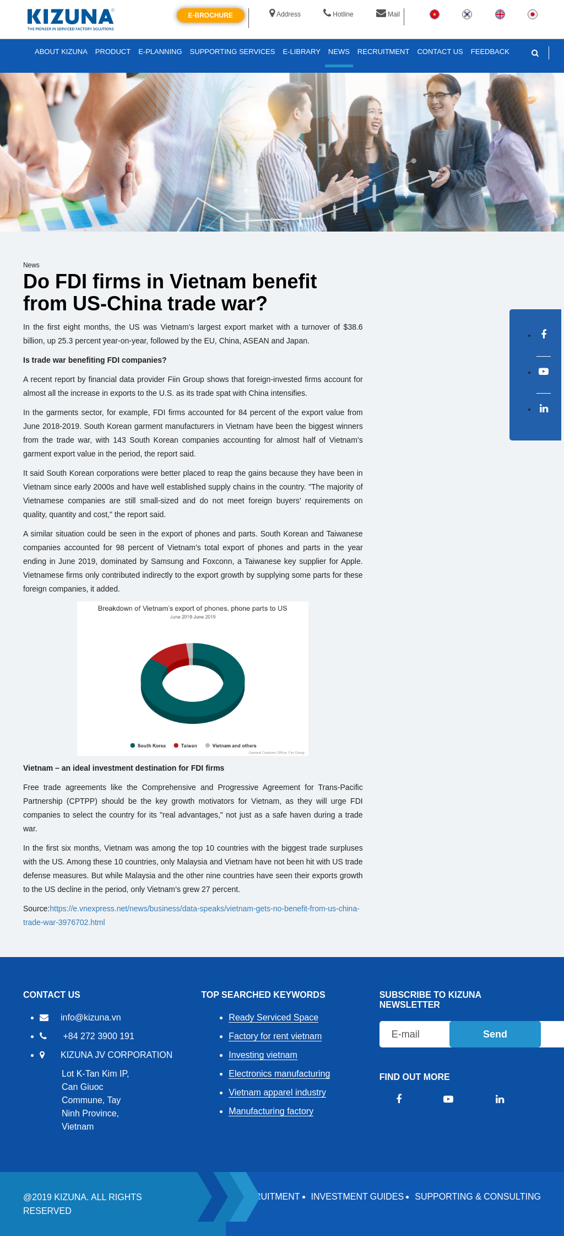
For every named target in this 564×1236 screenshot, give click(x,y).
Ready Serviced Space (273, 1017)
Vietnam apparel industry (277, 1092)
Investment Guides (357, 1196)
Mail (388, 14)
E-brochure (210, 15)
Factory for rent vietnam (275, 1036)
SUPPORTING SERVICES (232, 51)
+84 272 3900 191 (98, 1036)
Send (495, 1034)
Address (285, 14)
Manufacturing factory (271, 1111)
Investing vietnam (263, 1055)
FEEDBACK (490, 51)
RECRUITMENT (268, 1196)
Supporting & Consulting (478, 1196)
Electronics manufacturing (279, 1073)
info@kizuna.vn (91, 1017)
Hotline (338, 14)
